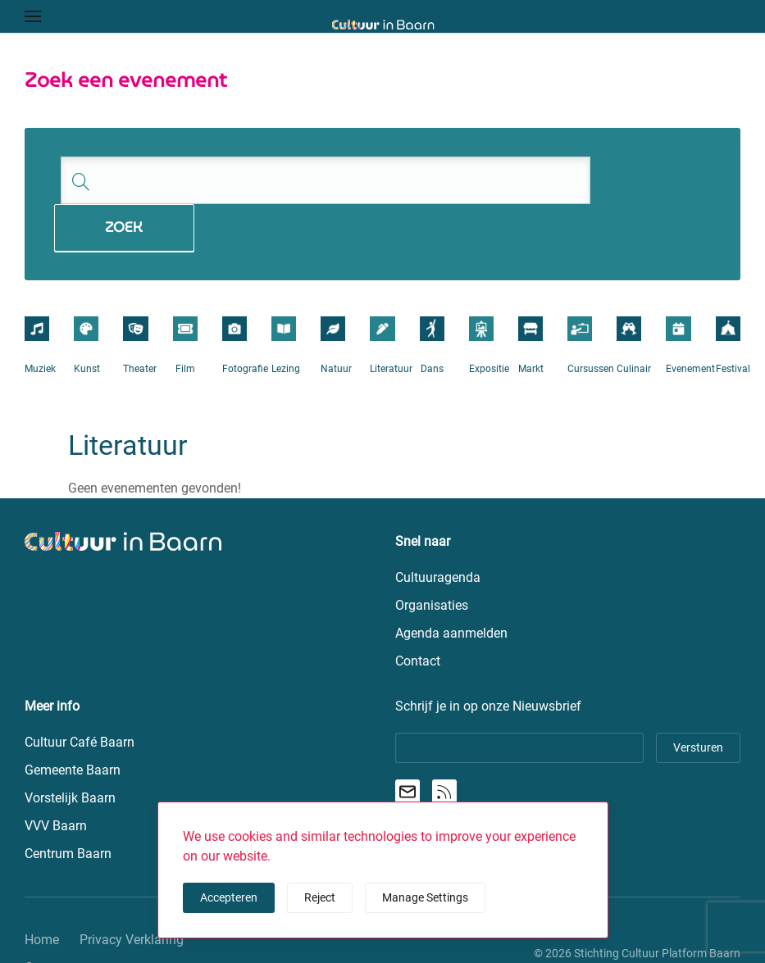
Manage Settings (425, 897)
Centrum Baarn (68, 806)
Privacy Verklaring (132, 892)
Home (42, 892)
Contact (47, 920)
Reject (319, 897)
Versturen (698, 699)
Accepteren (228, 897)
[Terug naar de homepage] (382, 25)
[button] (33, 16)
